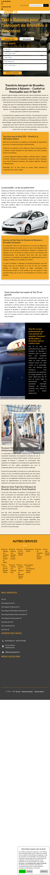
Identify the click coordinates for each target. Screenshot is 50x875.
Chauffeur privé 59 (7, 622)
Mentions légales (27, 691)
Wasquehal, (24, 159)
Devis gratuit (27, 39)
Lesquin (13, 150)
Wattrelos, (37, 161)
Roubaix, (44, 150)
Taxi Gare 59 (5, 629)
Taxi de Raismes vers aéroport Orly (13, 568)
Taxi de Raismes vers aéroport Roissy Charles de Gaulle (5, 555)
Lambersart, (32, 159)
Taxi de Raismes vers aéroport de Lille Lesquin (13, 553)
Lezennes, (22, 161)
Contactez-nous (10, 39)
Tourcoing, (38, 148)
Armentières (12, 153)
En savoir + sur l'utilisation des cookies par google (32, 863)
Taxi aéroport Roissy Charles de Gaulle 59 (14, 614)
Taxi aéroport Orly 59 (8, 603)
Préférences (44, 871)
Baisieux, (20, 156)
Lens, (35, 150)
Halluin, (31, 161)
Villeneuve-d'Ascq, (29, 148)
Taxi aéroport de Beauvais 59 (10, 607)
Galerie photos (39, 691)
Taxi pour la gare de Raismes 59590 (5, 568)
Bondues (44, 161)
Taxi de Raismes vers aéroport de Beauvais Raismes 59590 (21, 571)
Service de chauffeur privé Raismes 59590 (40, 553)
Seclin (5, 153)
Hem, (27, 161)
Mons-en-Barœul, (41, 159)
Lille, (21, 148)
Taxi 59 (3, 599)
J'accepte (22, 871)
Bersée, (38, 156)
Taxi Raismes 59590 (30, 550)
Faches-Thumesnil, (13, 161)
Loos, (5, 161)
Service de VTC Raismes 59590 (20, 552)
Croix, (18, 159)
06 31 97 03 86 (21, 641)
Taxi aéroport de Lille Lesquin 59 (11, 618)
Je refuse (29, 871)
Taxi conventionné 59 (8, 626)
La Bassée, (32, 156)
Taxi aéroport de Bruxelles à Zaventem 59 (14, 610)
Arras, (39, 150)
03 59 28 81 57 (10, 641)
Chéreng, (13, 159)
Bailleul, (26, 156)
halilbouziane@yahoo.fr (12, 652)
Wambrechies (8, 163)
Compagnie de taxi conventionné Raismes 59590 (30, 568)
